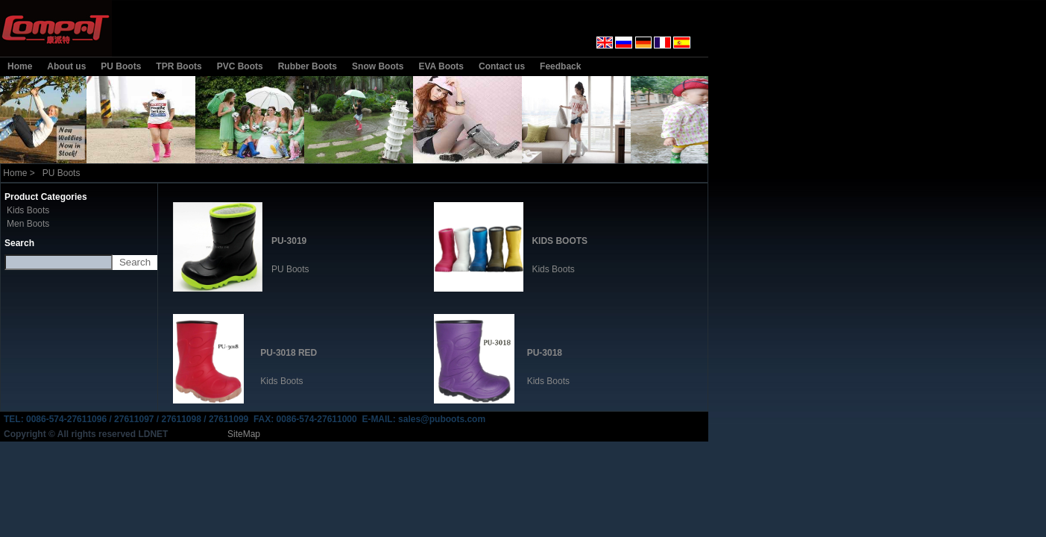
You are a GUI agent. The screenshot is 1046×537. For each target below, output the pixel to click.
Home (19, 66)
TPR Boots (178, 66)
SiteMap (243, 434)
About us (66, 66)
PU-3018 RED (288, 353)
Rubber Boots (307, 66)
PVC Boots (240, 66)
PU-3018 (544, 353)
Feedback (560, 66)
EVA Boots (441, 66)
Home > (19, 173)
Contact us (502, 66)
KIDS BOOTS (559, 241)
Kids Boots (28, 210)
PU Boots (121, 66)
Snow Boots (377, 66)
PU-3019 (288, 241)
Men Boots (28, 224)
